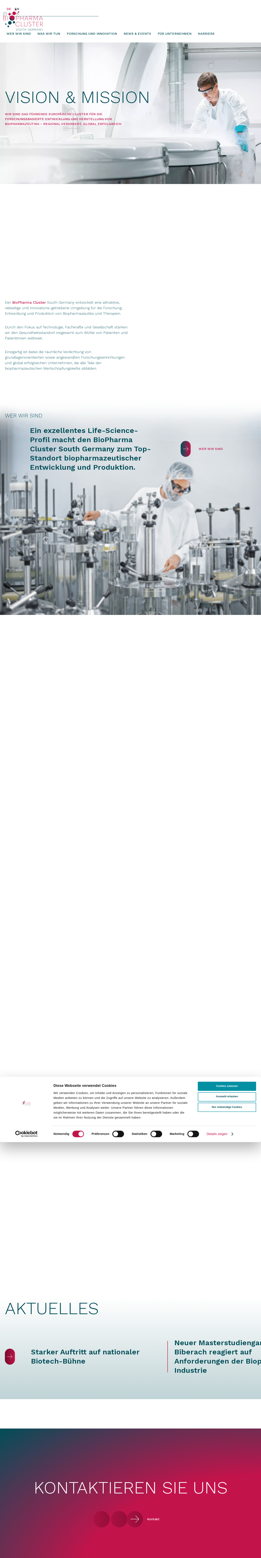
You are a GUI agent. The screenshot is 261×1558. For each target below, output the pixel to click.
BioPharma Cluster (29, 309)
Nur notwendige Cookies (227, 1523)
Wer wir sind (19, 40)
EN (16, 9)
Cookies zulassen (227, 1502)
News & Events (137, 40)
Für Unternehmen (174, 40)
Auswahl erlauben (227, 1512)
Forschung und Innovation (92, 40)
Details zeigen (217, 1550)
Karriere (206, 40)
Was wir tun (48, 40)
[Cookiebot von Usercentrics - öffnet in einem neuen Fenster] (26, 1550)
